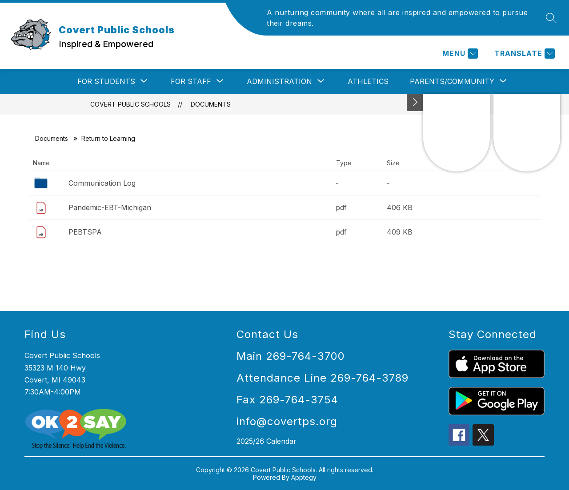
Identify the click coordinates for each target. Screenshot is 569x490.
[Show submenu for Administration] (279, 81)
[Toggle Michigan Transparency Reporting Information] (415, 102)
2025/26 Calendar (266, 441)
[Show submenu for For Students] (106, 81)
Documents (211, 104)
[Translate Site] (523, 53)
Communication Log (102, 183)
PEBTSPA (85, 231)
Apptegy (304, 477)
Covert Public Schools (130, 104)
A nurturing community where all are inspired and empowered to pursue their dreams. (397, 18)
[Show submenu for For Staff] (191, 81)
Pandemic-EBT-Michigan (109, 207)
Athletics (368, 81)
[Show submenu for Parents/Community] (452, 81)
